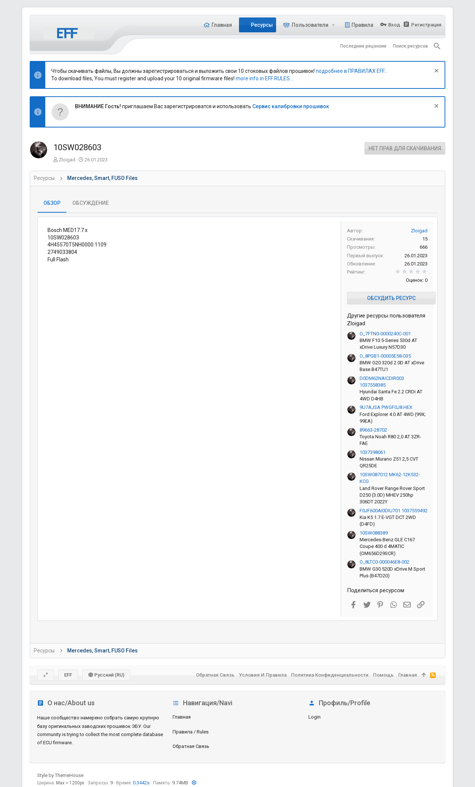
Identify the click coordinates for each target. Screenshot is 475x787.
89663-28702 (373, 430)
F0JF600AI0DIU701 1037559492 (394, 510)
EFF (68, 675)
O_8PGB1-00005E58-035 (385, 356)
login (314, 717)
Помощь (383, 675)
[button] (333, 25)
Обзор (51, 203)
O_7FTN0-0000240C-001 (385, 333)
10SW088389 (374, 533)
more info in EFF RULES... (264, 78)
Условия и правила (262, 675)
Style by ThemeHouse (60, 775)
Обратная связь (191, 746)
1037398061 (373, 452)
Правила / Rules (191, 732)
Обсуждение (90, 203)
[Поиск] (437, 46)
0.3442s (141, 783)
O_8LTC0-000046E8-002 (384, 562)
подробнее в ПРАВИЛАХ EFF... (351, 71)
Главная (182, 717)
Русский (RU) (106, 675)
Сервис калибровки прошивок (290, 106)
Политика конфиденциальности (329, 675)
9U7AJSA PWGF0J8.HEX (386, 407)
